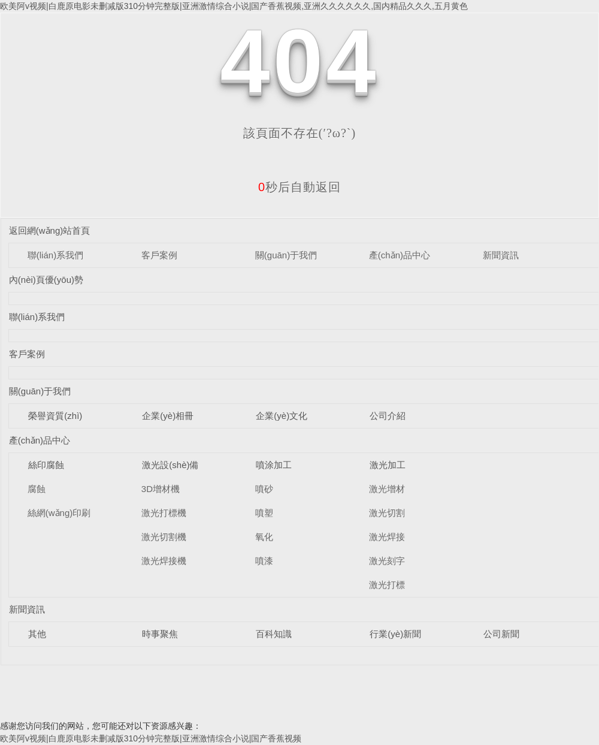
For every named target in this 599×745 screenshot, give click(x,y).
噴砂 (264, 489)
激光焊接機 (163, 561)
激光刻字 (387, 561)
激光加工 (388, 465)
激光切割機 (163, 537)
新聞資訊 (501, 255)
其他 (37, 634)
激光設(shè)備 (170, 465)
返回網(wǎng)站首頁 (49, 230)
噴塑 (264, 513)
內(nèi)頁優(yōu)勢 (46, 280)
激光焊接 (387, 537)
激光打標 (387, 585)
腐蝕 (37, 489)
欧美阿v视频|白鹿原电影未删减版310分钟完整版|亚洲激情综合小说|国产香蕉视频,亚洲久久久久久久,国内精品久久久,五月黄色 (234, 6)
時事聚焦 (160, 634)
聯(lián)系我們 (55, 255)
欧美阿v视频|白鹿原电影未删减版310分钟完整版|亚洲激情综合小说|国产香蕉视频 (150, 738)
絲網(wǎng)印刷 (59, 513)
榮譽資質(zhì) (55, 416)
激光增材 (387, 489)
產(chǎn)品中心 (399, 255)
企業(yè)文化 (281, 416)
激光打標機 (163, 513)
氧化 (264, 537)
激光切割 (387, 513)
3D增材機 (160, 489)
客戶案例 (159, 255)
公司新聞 (501, 634)
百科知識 (274, 634)
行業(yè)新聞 (395, 634)
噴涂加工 (274, 465)
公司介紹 (388, 416)
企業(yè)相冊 (167, 416)
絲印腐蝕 (46, 465)
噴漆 (264, 561)
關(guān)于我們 (286, 255)
